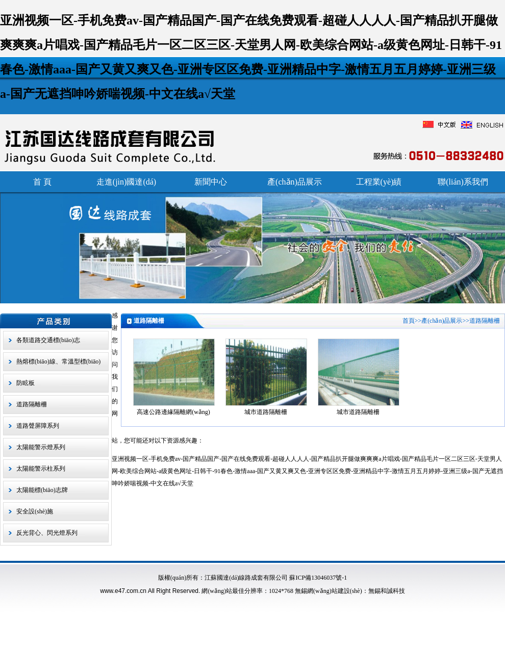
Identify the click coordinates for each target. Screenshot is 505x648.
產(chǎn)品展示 (294, 181)
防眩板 (25, 382)
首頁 (408, 320)
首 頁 (42, 181)
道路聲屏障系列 (37, 425)
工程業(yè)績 (379, 181)
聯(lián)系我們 (463, 181)
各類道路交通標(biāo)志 (48, 340)
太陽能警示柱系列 (40, 468)
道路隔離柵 (31, 404)
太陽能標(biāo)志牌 (42, 490)
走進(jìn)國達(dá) (126, 181)
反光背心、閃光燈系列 (47, 532)
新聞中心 (210, 181)
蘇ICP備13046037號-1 (318, 577)
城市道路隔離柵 (265, 412)
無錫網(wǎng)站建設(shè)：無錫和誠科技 (350, 590)
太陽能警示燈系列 (40, 447)
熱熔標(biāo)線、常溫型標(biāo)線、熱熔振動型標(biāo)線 (58, 364)
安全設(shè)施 (34, 511)
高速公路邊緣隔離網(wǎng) (173, 412)
